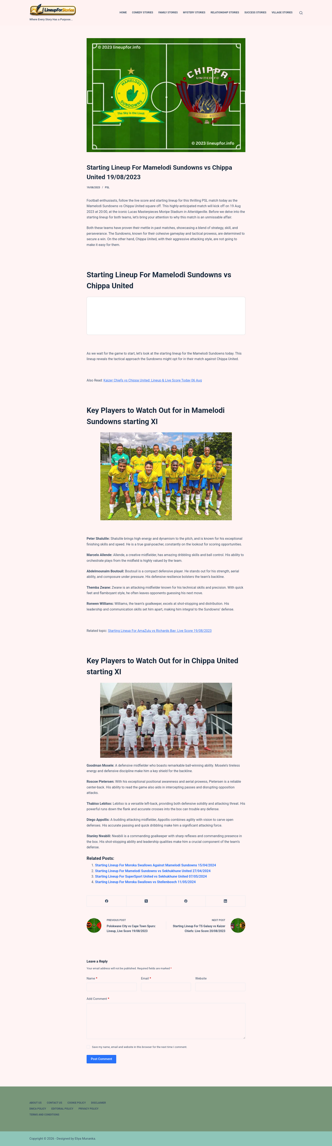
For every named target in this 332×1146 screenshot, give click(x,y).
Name (92, 978)
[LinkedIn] (225, 901)
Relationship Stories (225, 12)
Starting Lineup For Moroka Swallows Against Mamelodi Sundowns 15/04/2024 (155, 865)
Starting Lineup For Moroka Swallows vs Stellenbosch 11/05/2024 (145, 882)
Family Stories (168, 12)
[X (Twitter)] (146, 901)
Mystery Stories (194, 12)
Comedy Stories (142, 12)
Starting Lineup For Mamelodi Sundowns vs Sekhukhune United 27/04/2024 (152, 871)
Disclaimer (98, 1102)
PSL (107, 187)
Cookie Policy (77, 1102)
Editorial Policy (62, 1108)
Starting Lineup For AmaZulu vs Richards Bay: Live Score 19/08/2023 (160, 631)
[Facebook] (106, 901)
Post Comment (101, 1059)
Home (123, 12)
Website (201, 978)
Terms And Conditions (44, 1114)
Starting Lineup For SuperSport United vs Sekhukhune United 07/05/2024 (151, 876)
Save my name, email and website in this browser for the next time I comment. (139, 1047)
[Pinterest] (186, 901)
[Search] (301, 12)
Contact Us (54, 1102)
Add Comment (98, 999)
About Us (35, 1102)
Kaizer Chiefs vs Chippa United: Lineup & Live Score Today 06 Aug (153, 380)
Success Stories (255, 12)
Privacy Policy (88, 1108)
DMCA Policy (37, 1108)
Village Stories (282, 12)
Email (146, 978)
